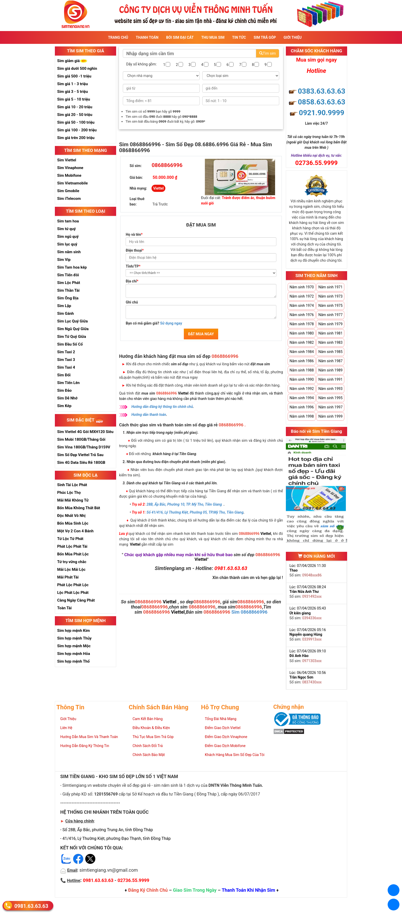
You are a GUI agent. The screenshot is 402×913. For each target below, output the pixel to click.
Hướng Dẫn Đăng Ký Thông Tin (84, 746)
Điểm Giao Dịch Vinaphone (226, 737)
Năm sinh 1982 (301, 342)
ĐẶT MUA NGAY (201, 334)
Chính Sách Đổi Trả (148, 746)
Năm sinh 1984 (301, 352)
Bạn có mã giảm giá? (154, 323)
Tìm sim (267, 53)
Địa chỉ (132, 281)
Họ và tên (134, 234)
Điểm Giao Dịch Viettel (222, 728)
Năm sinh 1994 (301, 398)
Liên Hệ (66, 728)
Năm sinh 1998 (301, 416)
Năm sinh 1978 (301, 324)
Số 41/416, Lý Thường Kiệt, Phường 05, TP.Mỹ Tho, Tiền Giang (195, 512)
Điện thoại (135, 250)
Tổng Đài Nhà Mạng (220, 719)
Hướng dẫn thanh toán (148, 415)
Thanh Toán (147, 37)
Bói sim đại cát (180, 37)
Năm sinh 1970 (301, 287)
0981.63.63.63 (31, 905)
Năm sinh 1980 (301, 333)
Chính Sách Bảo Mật (149, 755)
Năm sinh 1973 (330, 296)
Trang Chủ (118, 37)
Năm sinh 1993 (330, 389)
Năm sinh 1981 (330, 333)
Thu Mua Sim (212, 37)
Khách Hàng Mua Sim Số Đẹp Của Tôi (234, 755)
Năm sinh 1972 (301, 296)
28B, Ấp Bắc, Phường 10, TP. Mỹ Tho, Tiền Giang (184, 504)
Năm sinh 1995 (330, 398)
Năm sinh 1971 (330, 287)
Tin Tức (239, 37)
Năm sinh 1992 (301, 389)
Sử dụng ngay (171, 323)
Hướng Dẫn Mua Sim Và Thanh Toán (89, 737)
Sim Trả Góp (265, 37)
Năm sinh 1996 (301, 407)
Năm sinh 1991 (330, 379)
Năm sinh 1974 (301, 305)
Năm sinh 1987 (330, 361)
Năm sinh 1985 (330, 352)
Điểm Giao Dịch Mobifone (225, 746)
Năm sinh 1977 (330, 315)
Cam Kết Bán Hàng (148, 719)
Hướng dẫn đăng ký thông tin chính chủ (162, 407)
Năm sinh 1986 (301, 361)
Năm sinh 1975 (330, 305)
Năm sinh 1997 (330, 407)
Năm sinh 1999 (330, 416)
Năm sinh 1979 (330, 324)
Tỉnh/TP (133, 266)
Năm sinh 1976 (301, 315)
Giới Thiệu (293, 37)
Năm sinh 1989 (330, 370)
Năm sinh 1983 (330, 342)
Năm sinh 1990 (301, 379)
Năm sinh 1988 (301, 370)
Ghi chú (132, 302)
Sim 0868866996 (250, 612)
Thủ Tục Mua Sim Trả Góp (153, 737)
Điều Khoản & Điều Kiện (151, 728)
